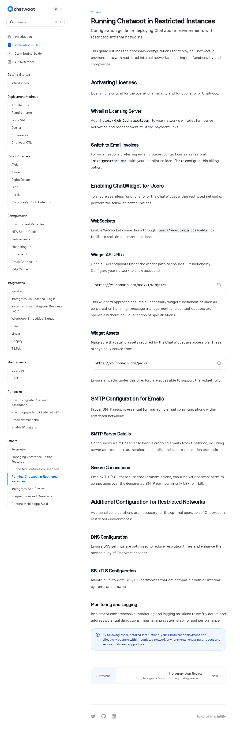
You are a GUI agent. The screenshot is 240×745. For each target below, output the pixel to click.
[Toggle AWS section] (37, 164)
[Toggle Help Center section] (37, 269)
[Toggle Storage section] (37, 254)
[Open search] (35, 22)
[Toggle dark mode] (58, 9)
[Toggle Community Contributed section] (37, 202)
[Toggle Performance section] (37, 239)
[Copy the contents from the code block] (219, 285)
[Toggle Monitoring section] (37, 246)
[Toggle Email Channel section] (37, 261)
